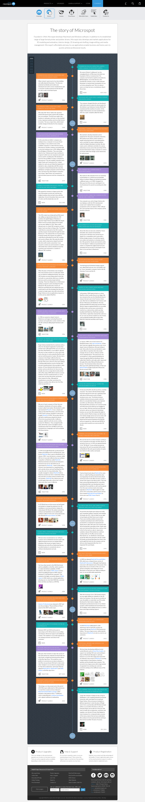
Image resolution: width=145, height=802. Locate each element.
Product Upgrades (43, 751)
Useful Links (94, 13)
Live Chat (52, 778)
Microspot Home (36, 773)
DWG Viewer (92, 495)
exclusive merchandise (57, 695)
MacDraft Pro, (47, 668)
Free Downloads (36, 782)
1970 (31, 61)
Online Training (35, 780)
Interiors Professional (44, 604)
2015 (72, 736)
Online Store (35, 775)
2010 (31, 72)
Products (49, 3)
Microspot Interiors (50, 515)
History (49, 13)
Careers (61, 13)
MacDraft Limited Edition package (47, 691)
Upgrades (60, 3)
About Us (52, 780)
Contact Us (106, 13)
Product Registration (102, 751)
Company (97, 3)
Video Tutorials (72, 780)
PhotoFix (49, 410)
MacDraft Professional (74, 773)
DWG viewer (54, 570)
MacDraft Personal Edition (94, 493)
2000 (31, 69)
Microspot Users (83, 13)
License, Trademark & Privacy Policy (92, 797)
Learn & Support (76, 3)
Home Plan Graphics (98, 651)
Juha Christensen (96, 343)
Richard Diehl (83, 367)
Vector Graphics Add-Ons (75, 782)
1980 (31, 64)
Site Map (104, 797)
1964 (31, 58)
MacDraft (44, 454)
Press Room (71, 13)
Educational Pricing (36, 778)
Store (88, 3)
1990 (31, 66)
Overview (39, 13)
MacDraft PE (54, 668)
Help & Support (71, 751)
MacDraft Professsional (86, 563)
